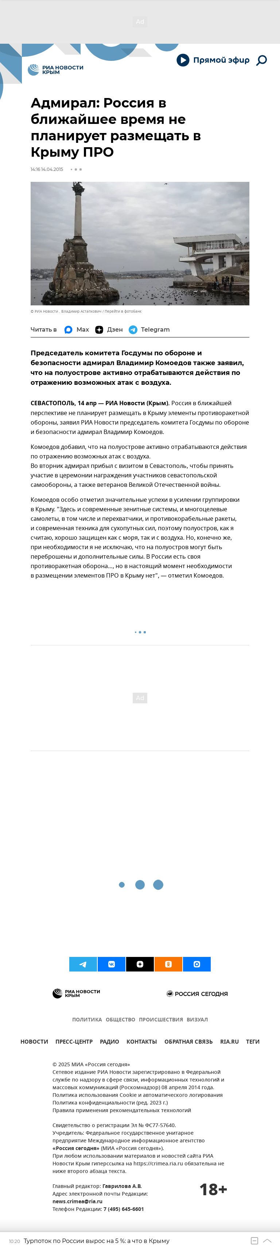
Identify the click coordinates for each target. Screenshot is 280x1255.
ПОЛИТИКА (87, 1020)
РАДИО (109, 1043)
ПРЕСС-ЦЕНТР (74, 1043)
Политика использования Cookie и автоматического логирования (137, 1095)
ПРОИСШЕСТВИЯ (161, 1020)
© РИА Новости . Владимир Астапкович (66, 311)
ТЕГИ (253, 1043)
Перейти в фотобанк (123, 311)
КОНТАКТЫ (142, 1043)
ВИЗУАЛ (197, 1020)
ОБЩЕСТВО (120, 1020)
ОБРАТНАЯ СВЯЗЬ (188, 1043)
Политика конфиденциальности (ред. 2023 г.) (110, 1103)
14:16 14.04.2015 (47, 169)
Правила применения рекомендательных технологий (121, 1111)
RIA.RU (229, 1043)
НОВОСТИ (34, 1043)
